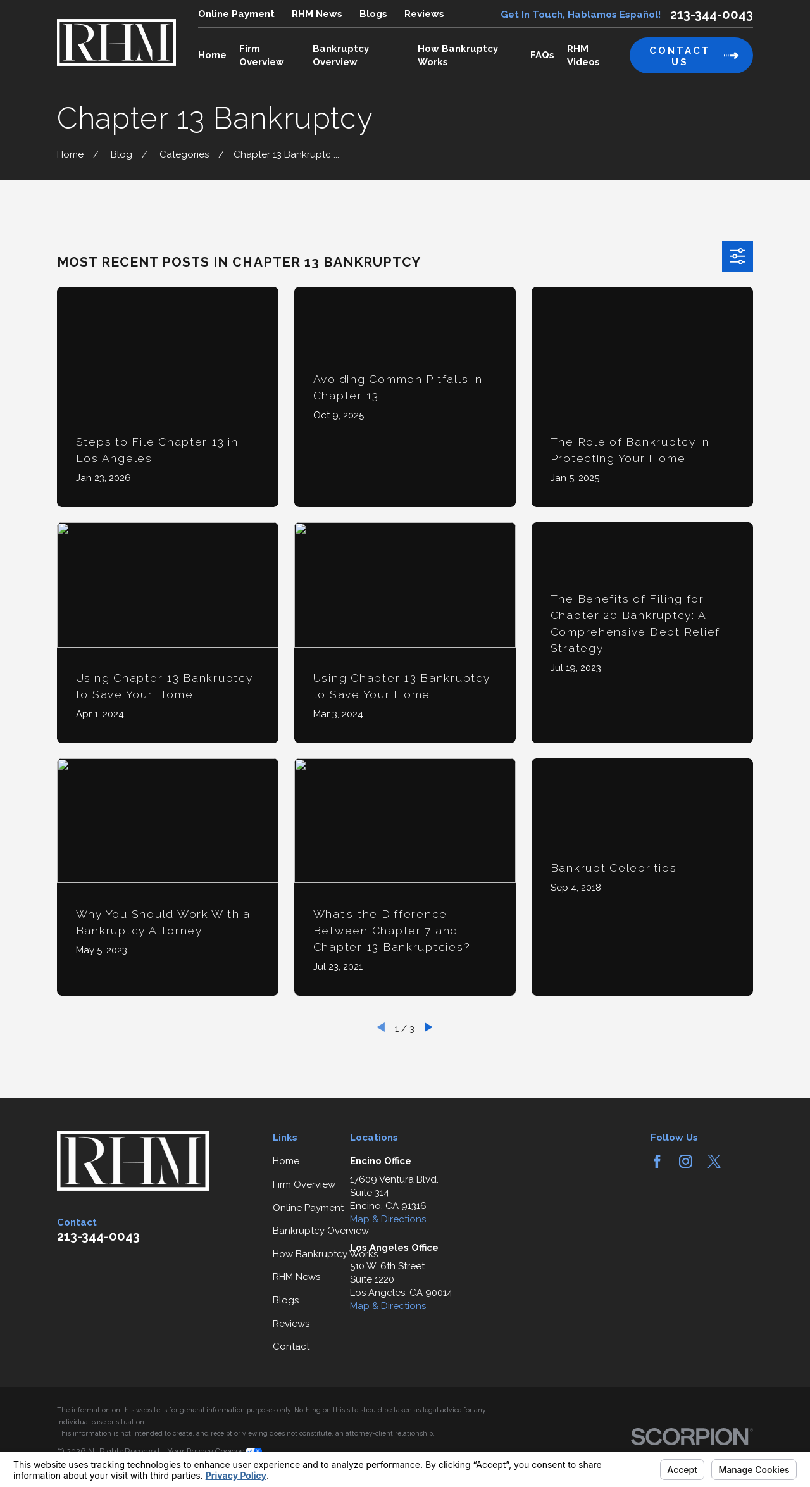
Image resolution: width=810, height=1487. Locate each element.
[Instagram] (685, 1161)
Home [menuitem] (212, 55)
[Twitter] (714, 1161)
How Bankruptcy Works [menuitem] (458, 55)
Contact (291, 1346)
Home (286, 1161)
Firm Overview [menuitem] (261, 55)
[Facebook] (657, 1161)
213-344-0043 (711, 14)
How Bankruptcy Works (325, 1254)
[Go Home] (70, 154)
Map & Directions (388, 1219)
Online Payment (236, 14)
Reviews (424, 14)
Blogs (373, 14)
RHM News (317, 14)
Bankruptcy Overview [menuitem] (341, 55)
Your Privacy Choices (214, 1451)
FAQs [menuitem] (542, 55)
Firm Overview (304, 1184)
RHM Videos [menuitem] (583, 55)
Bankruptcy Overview (321, 1230)
